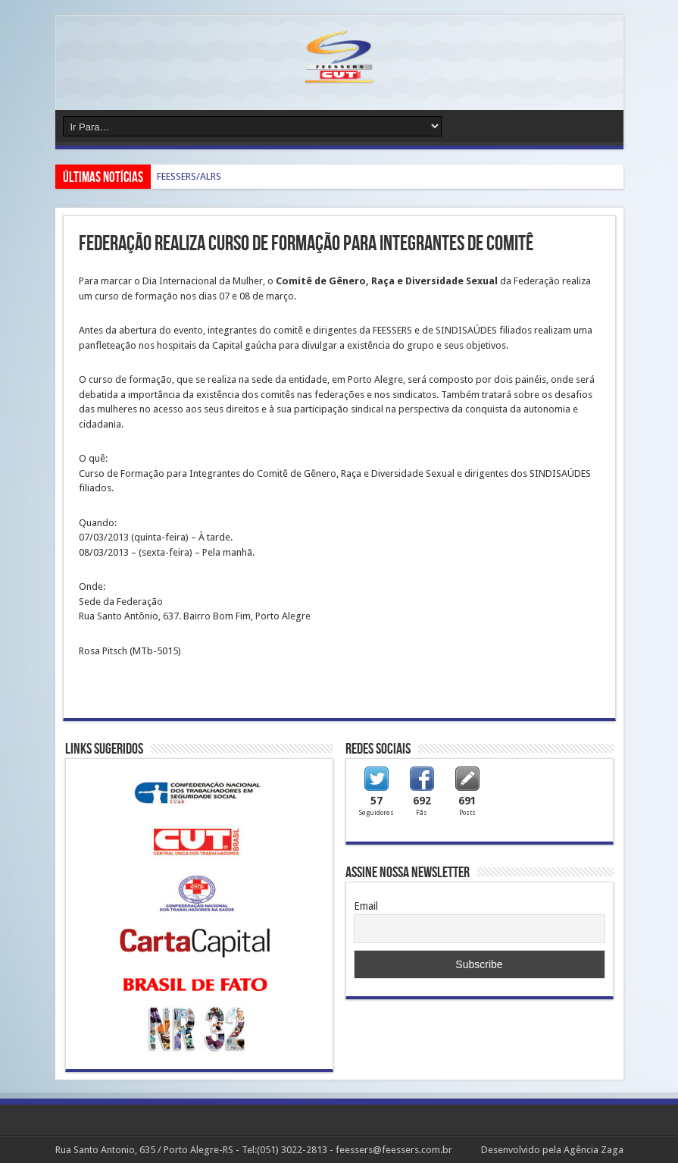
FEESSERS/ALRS (189, 176)
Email (366, 906)
